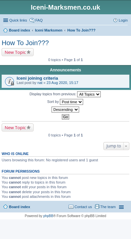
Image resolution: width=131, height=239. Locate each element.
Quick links (18, 20)
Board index (19, 207)
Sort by (65, 102)
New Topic (15, 52)
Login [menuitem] (123, 20)
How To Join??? (25, 42)
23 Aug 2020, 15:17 (62, 83)
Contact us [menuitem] (83, 207)
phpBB (48, 216)
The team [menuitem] (108, 207)
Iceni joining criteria (37, 78)
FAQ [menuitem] (39, 20)
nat (39, 83)
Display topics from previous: (65, 94)
